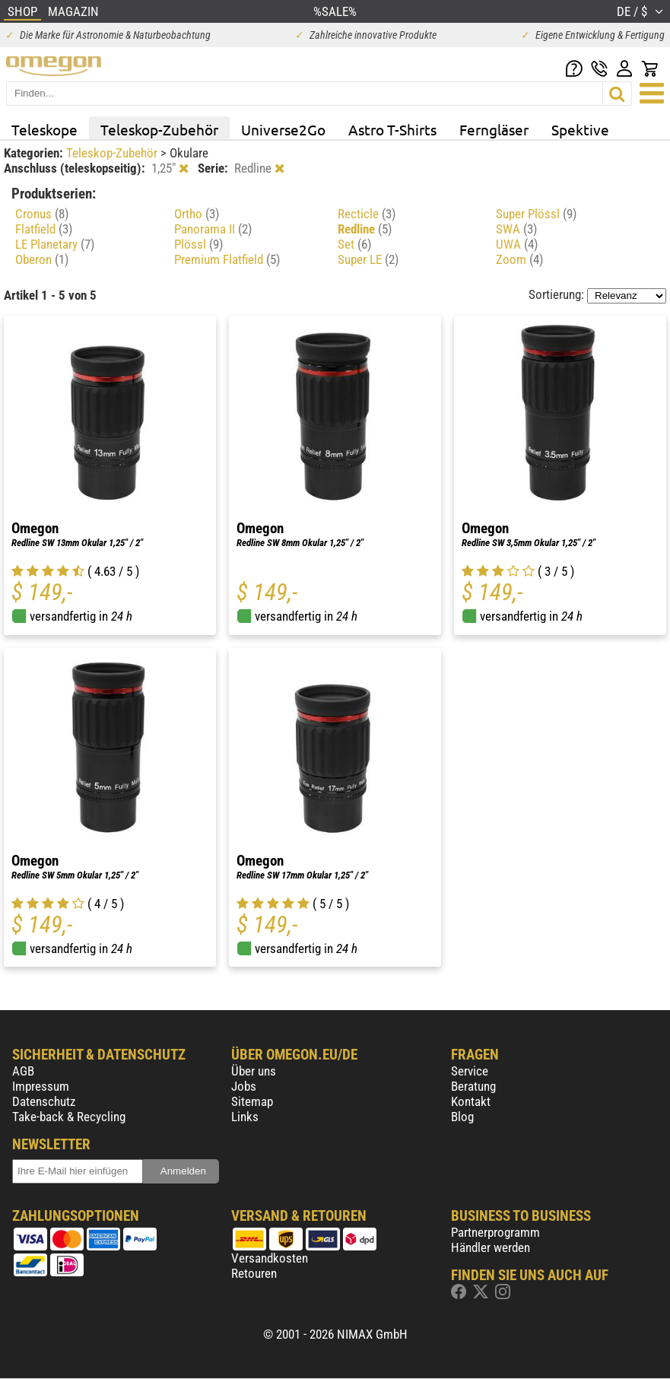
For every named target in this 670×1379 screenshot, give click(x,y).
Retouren (254, 1273)
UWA (517, 244)
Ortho (196, 213)
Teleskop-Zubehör (159, 129)
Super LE (368, 259)
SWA (516, 229)
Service (469, 1071)
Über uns (253, 1071)
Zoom (519, 259)
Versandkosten (269, 1258)
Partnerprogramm (495, 1232)
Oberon (41, 259)
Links (245, 1116)
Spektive (580, 129)
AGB (23, 1071)
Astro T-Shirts (392, 129)
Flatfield (43, 229)
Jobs (243, 1086)
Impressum (40, 1086)
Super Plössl (536, 213)
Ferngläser (494, 129)
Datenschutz (43, 1101)
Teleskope (44, 129)
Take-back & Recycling (68, 1116)
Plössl (198, 244)
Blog (462, 1116)
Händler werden (490, 1247)
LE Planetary (54, 244)
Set (354, 244)
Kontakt (471, 1101)
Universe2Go (283, 129)
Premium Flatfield (227, 259)
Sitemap (252, 1101)
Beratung (473, 1086)
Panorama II (213, 229)
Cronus (41, 213)
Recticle (366, 213)
